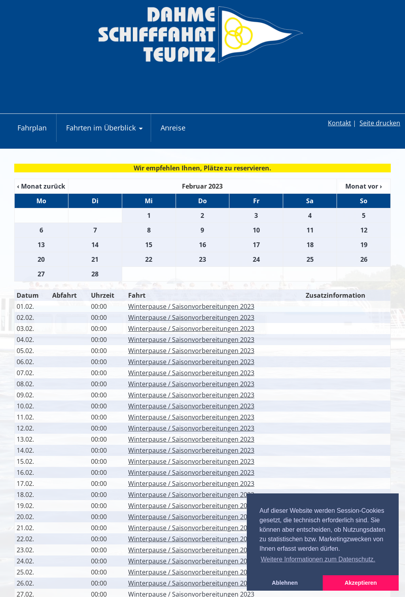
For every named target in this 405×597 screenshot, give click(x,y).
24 (256, 259)
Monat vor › (363, 186)
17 (256, 245)
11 (310, 230)
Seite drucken (380, 123)
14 (94, 245)
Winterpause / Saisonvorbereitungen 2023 (191, 306)
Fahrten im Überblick (105, 132)
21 (94, 259)
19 (363, 245)
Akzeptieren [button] (360, 583)
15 (148, 245)
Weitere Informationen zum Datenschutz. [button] (318, 559)
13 (41, 245)
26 (363, 259)
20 (41, 259)
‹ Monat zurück (41, 186)
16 (202, 245)
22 (148, 259)
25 (310, 259)
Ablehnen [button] (285, 583)
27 (41, 274)
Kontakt (339, 123)
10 (256, 230)
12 (363, 230)
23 (202, 259)
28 (94, 274)
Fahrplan (32, 127)
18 (310, 245)
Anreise (173, 127)
